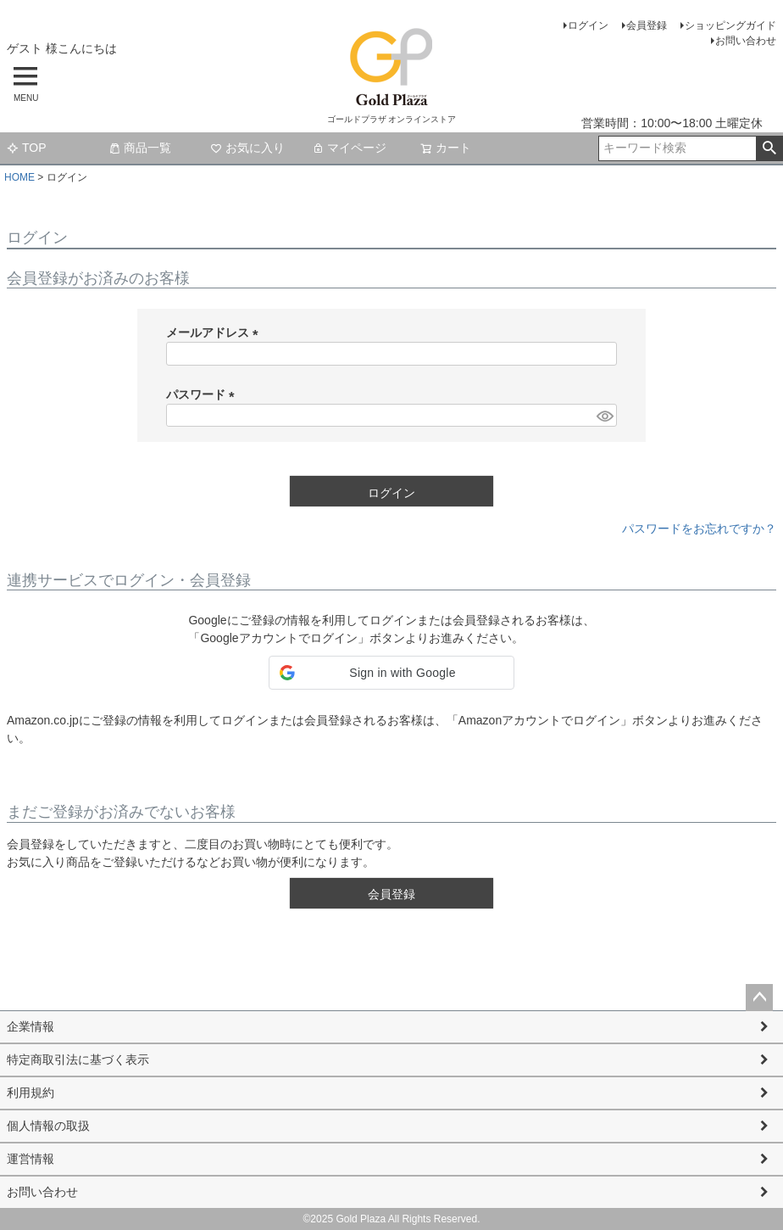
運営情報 (30, 1159)
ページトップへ (759, 997)
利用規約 (30, 1092)
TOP (27, 147)
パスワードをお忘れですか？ (699, 528)
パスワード (203, 394)
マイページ (349, 147)
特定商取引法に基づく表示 (78, 1059)
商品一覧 (139, 147)
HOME (19, 177)
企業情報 (30, 1026)
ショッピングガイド (730, 25)
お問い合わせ (745, 41)
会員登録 (646, 25)
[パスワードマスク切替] (604, 416)
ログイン (588, 25)
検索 (769, 148)
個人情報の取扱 (48, 1125)
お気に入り (247, 147)
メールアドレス (215, 332)
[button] (391, 673)
